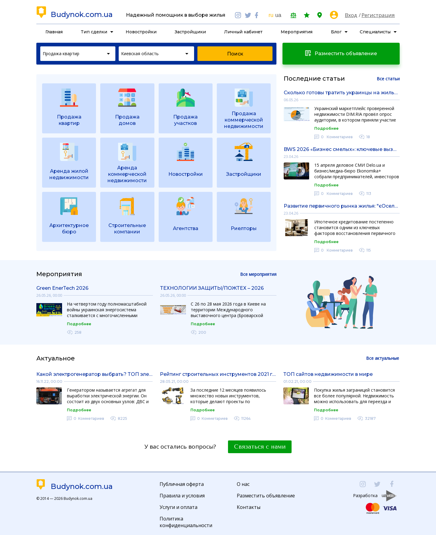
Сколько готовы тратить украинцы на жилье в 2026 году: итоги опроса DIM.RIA (342, 92)
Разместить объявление (266, 495)
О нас (243, 484)
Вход (351, 15)
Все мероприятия (258, 274)
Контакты (248, 507)
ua (278, 15)
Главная (54, 32)
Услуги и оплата (178, 507)
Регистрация (378, 15)
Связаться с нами (260, 446)
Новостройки (141, 32)
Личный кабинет (243, 32)
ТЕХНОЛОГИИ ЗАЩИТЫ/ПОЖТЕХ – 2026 (212, 288)
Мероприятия (296, 32)
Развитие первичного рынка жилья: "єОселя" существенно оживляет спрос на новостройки (342, 206)
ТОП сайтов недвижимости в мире (328, 374)
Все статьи (388, 79)
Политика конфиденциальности (186, 522)
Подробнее (326, 128)
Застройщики (190, 32)
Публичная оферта (182, 484)
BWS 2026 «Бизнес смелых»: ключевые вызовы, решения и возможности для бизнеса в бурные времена (342, 149)
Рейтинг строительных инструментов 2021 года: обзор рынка (218, 374)
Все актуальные (382, 358)
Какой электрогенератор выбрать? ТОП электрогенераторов (94, 374)
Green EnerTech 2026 (62, 288)
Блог (336, 32)
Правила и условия (182, 495)
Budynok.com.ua (82, 14)
